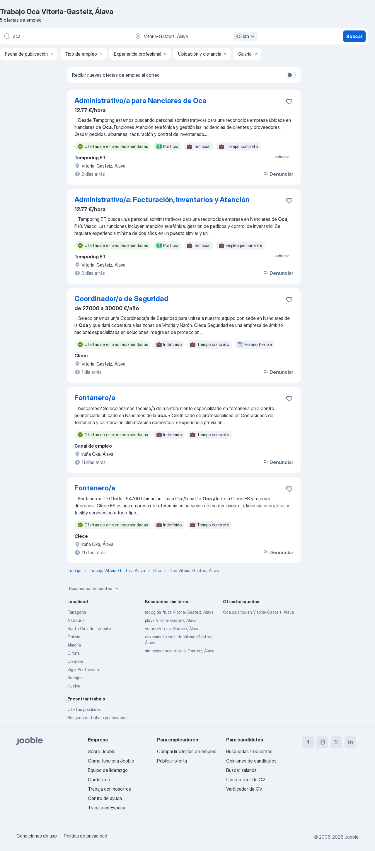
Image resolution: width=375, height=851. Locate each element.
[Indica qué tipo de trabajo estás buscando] (64, 36)
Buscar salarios (241, 770)
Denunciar (277, 174)
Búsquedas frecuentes (94, 588)
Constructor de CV (245, 779)
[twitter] (336, 742)
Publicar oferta (172, 761)
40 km (246, 36)
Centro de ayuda (105, 798)
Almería (74, 644)
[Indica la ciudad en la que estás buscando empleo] (195, 36)
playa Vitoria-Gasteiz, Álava (171, 620)
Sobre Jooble (101, 751)
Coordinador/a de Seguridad (121, 298)
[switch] (291, 75)
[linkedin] (350, 742)
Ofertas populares (84, 709)
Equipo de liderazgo (108, 770)
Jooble (352, 837)
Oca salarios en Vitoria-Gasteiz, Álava (258, 612)
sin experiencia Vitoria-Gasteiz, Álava (179, 650)
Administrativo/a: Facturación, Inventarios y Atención (162, 199)
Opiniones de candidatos (251, 761)
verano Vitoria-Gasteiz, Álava (172, 628)
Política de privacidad (85, 836)
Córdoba (75, 661)
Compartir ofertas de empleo (187, 751)
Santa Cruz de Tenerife (89, 628)
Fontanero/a (94, 397)
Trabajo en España (106, 808)
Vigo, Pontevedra (83, 669)
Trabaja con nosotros (109, 789)
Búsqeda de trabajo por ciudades (98, 717)
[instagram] (322, 742)
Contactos (99, 779)
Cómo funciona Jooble (111, 761)
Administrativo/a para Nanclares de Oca (140, 100)
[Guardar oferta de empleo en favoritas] (289, 101)
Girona (73, 653)
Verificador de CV (244, 789)
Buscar (354, 36)
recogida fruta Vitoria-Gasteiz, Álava (179, 612)
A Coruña (76, 620)
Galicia (73, 636)
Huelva (73, 685)
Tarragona (76, 612)
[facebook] (308, 742)
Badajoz (74, 677)
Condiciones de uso (36, 836)
